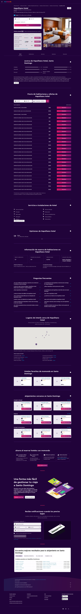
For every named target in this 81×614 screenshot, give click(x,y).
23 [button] (30, 37)
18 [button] (45, 37)
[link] (26, 409)
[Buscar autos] (1, 10)
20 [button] (22, 37)
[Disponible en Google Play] (65, 596)
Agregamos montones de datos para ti (43, 585)
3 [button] (33, 29)
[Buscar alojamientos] (1, 7)
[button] (2, 2)
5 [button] (38, 29)
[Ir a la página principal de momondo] (7, 1)
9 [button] (30, 32)
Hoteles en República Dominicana (33, 5)
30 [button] (30, 40)
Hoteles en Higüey (18, 569)
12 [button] (38, 32)
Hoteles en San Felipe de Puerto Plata (49, 563)
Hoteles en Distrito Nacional (44, 5)
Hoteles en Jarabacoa (46, 567)
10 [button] (33, 32)
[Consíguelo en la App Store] (65, 599)
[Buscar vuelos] (1, 5)
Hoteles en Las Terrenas (19, 567)
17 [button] (33, 34)
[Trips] (1, 13)
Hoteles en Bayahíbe (19, 564)
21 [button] (25, 37)
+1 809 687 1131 (17, 13)
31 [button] (33, 40)
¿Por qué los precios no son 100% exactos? (43, 587)
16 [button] (30, 34)
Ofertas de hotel (16, 5)
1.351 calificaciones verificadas (25, 15)
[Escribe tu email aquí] (28, 530)
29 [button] (27, 40)
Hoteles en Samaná (46, 561)
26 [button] (38, 37)
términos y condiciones (32, 538)
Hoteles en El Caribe (23, 5)
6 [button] (22, 32)
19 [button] (38, 34)
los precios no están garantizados (41, 579)
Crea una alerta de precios (62, 458)
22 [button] (27, 37)
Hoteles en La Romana (19, 563)
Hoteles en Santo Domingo (54, 5)
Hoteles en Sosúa (18, 566)
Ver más (68, 400)
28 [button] (25, 40)
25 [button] (35, 37)
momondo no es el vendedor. (43, 583)
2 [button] (30, 29)
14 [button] (25, 34)
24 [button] (33, 37)
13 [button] (22, 34)
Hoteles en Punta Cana (19, 561)
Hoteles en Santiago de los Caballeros (49, 564)
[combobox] (28, 524)
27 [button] (22, 40)
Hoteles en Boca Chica (47, 566)
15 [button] (27, 34)
